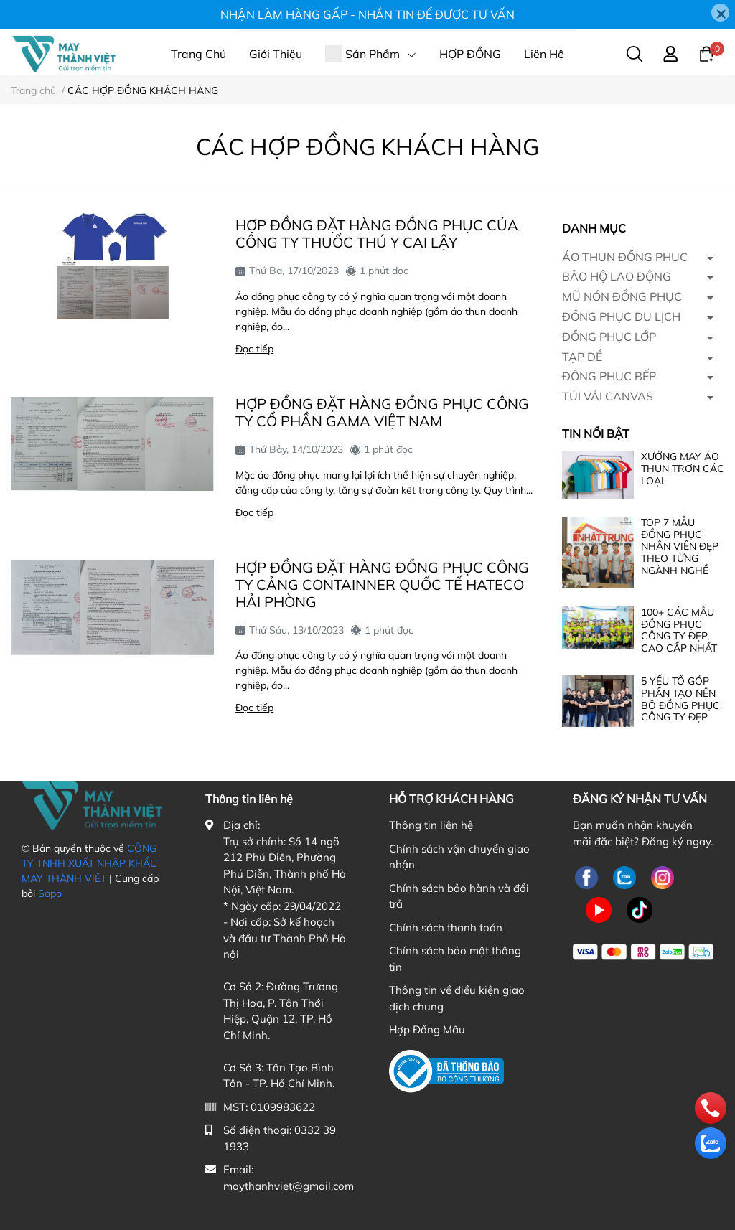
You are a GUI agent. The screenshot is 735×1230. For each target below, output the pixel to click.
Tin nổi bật (595, 433)
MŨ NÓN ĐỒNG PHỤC (622, 296)
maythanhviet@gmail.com (288, 1186)
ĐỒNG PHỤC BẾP (609, 376)
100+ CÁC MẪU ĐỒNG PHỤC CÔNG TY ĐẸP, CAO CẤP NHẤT (679, 630)
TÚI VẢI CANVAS (607, 396)
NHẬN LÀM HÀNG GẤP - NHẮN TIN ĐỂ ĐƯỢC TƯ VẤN (367, 14)
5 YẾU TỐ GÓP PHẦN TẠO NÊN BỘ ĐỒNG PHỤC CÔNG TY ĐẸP (680, 699)
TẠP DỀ (582, 356)
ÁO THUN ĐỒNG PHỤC (625, 257)
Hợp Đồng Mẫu (427, 1029)
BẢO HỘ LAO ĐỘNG (616, 276)
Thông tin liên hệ (431, 825)
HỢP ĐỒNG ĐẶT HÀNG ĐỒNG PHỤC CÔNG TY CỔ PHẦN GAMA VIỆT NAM (382, 412)
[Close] (720, 13)
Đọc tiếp (254, 348)
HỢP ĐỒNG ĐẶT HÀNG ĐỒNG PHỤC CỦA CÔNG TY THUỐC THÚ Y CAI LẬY (376, 233)
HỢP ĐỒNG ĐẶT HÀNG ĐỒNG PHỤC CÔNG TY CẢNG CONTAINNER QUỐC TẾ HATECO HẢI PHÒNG (382, 584)
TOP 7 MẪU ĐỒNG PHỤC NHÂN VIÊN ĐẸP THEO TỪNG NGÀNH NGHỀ (679, 546)
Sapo (50, 893)
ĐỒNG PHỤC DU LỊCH (621, 316)
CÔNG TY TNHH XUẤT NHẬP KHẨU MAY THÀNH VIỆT (89, 863)
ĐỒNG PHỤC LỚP (609, 336)
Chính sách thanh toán (445, 927)
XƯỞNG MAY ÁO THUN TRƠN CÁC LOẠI (682, 468)
